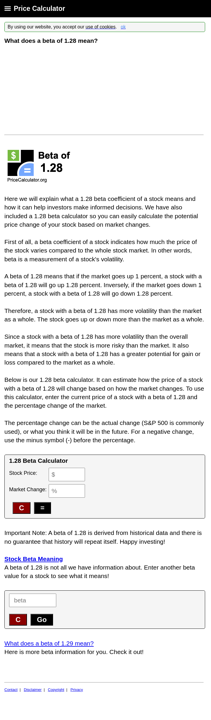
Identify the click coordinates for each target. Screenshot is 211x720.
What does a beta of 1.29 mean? (49, 643)
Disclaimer (33, 689)
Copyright (56, 689)
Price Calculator (39, 8)
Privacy (76, 689)
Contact (11, 689)
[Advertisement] (104, 89)
